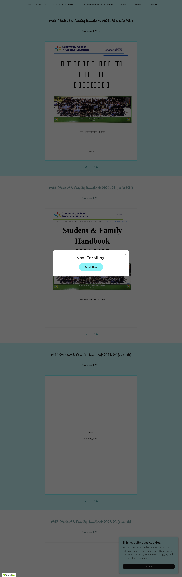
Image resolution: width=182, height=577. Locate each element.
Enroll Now (91, 267)
